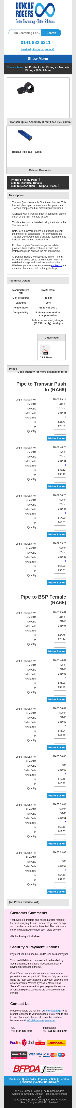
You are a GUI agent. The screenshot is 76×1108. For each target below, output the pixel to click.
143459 (62, 721)
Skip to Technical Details (26, 182)
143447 (62, 508)
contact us (56, 265)
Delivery (54, 1082)
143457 (62, 625)
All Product (32, 67)
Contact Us (40, 1082)
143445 (62, 412)
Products (14, 1079)
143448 (62, 556)
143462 (62, 866)
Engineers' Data (47, 1079)
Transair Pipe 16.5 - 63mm (27, 151)
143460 (62, 769)
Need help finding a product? (38, 49)
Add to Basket (56, 438)
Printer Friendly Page (24, 179)
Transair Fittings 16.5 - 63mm (47, 69)
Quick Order (29, 1079)
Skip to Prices (48, 185)
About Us (26, 1082)
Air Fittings (49, 67)
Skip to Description (23, 185)
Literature (64, 1079)
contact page (53, 1010)
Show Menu (38, 59)
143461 (62, 817)
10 (64, 630)
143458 (62, 673)
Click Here (46, 351)
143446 (62, 460)
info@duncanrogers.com (41, 1020)
